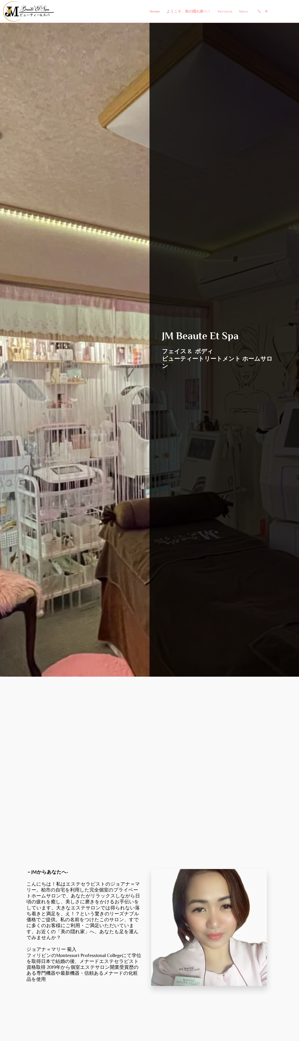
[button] (259, 11)
